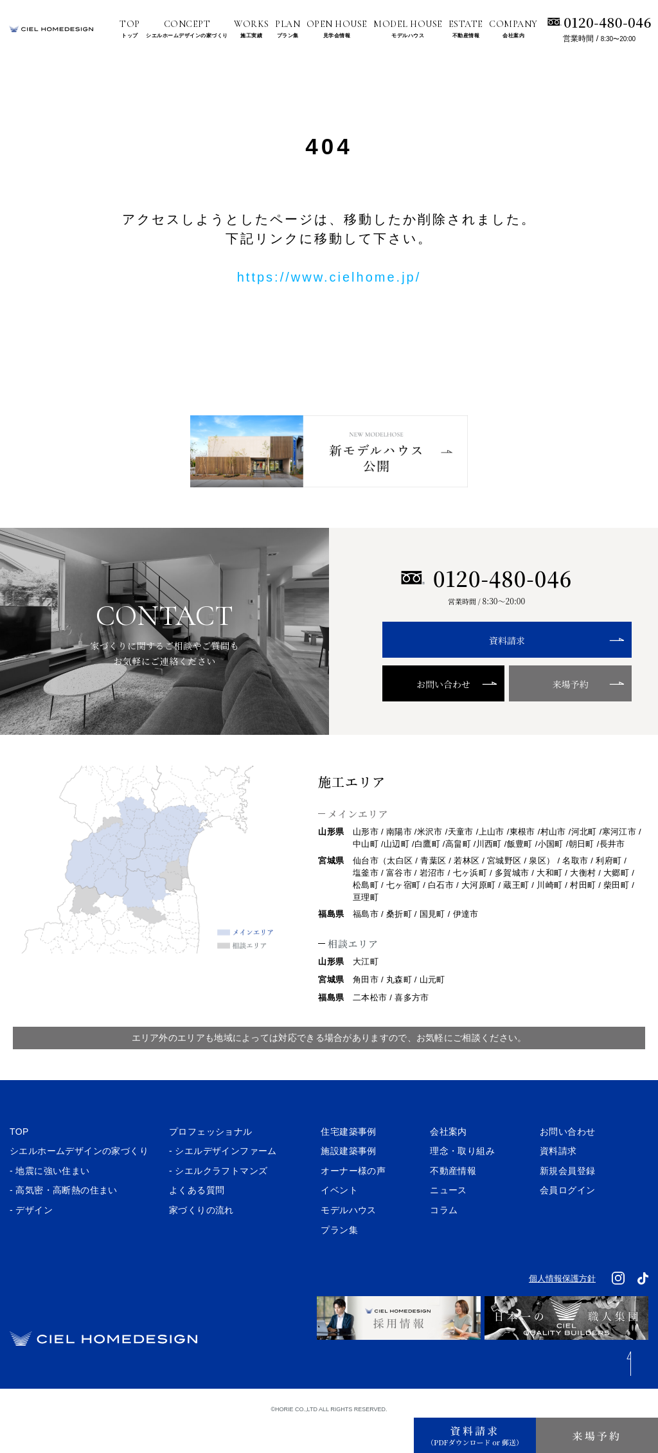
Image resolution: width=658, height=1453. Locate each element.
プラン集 (339, 1258)
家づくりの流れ (201, 1238)
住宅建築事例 (348, 1160)
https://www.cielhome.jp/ (329, 277)
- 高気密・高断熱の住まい (64, 1218)
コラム (444, 1238)
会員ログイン (567, 1218)
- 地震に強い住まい (50, 1199)
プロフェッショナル (211, 1160)
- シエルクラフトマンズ (218, 1199)
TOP (19, 1160)
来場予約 (540, 711)
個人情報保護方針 (562, 1307)
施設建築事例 (348, 1179)
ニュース (448, 1218)
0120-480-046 (608, 21)
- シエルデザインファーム (223, 1179)
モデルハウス (348, 1238)
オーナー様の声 (353, 1199)
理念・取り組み (462, 1179)
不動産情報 (453, 1199)
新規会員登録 (567, 1199)
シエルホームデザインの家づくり (79, 1179)
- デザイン (31, 1238)
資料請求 (486, 668)
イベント (339, 1218)
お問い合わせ (434, 711)
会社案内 (448, 1160)
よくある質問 (196, 1218)
